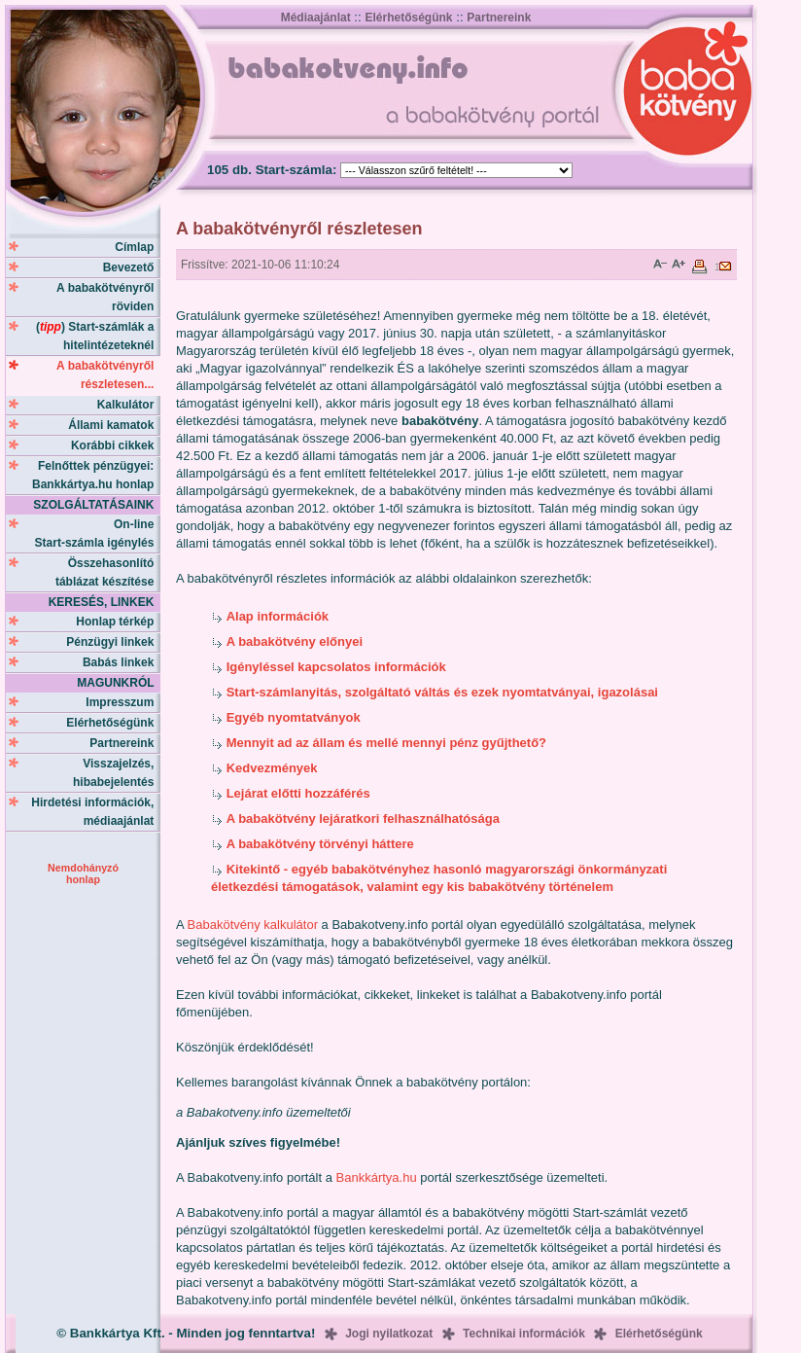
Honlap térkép (118, 621)
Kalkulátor (128, 404)
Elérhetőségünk (408, 17)
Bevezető (131, 267)
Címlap (137, 247)
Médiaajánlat (316, 17)
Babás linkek (121, 662)
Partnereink (499, 17)
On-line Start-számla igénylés (97, 533)
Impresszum (123, 702)
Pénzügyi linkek (113, 642)
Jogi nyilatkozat (389, 1333)
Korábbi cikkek (115, 445)
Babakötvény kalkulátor (253, 924)
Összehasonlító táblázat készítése (107, 572)
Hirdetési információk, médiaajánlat (95, 812)
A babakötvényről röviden (108, 297)
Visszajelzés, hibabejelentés (116, 773)
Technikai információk (524, 1333)
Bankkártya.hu (376, 1177)
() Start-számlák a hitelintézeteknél (98, 336)
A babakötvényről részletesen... (108, 375)
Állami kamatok (114, 425)
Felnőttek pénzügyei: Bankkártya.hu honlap (96, 475)
